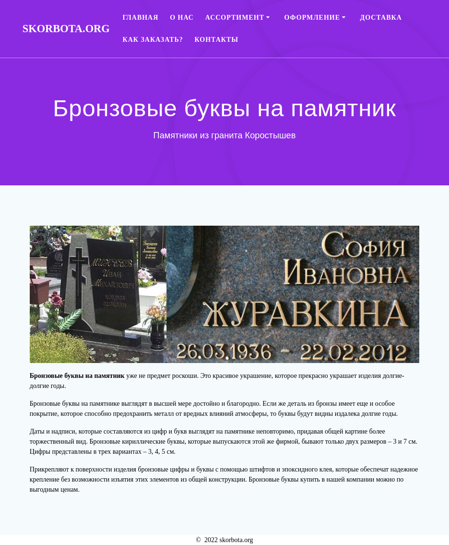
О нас (182, 17)
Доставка (381, 17)
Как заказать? (153, 39)
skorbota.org (66, 29)
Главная (141, 17)
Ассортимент (234, 17)
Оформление (312, 17)
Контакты (217, 39)
